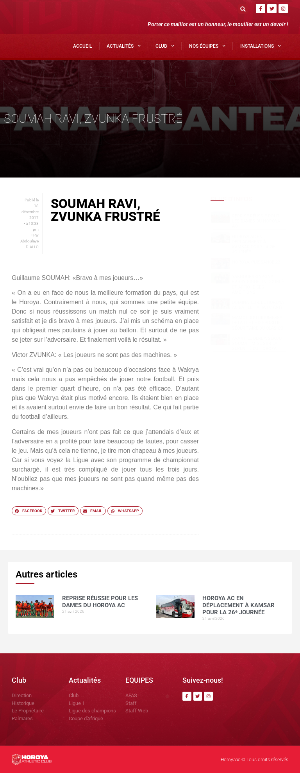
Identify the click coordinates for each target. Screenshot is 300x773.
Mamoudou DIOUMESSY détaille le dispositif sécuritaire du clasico (258, 322)
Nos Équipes (207, 45)
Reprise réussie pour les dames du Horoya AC (256, 221)
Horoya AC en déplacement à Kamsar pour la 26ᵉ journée (254, 244)
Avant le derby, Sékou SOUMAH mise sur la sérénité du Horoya (257, 343)
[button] (243, 9)
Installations (260, 45)
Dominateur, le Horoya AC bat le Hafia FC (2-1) (258, 305)
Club (164, 45)
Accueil (82, 46)
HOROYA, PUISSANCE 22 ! (257, 262)
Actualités (124, 45)
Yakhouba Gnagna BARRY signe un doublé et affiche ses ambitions (258, 284)
